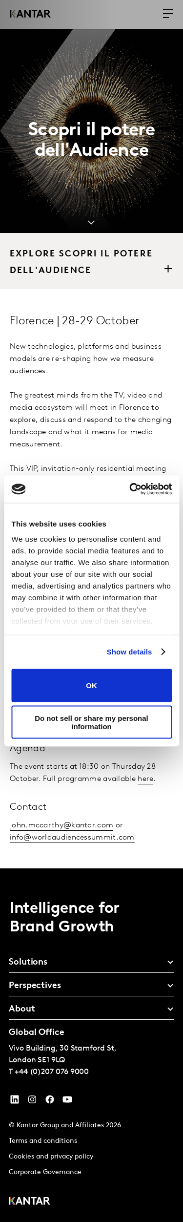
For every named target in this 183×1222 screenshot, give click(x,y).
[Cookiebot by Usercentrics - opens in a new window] (130, 489)
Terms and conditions (43, 1141)
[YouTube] (14, 1102)
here (145, 779)
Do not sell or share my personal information (91, 722)
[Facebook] (50, 1102)
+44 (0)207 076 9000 (52, 1072)
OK (91, 685)
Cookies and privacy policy (51, 1156)
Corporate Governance (45, 1172)
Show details (129, 652)
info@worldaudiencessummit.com (72, 838)
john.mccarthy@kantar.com (61, 825)
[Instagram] (32, 1102)
